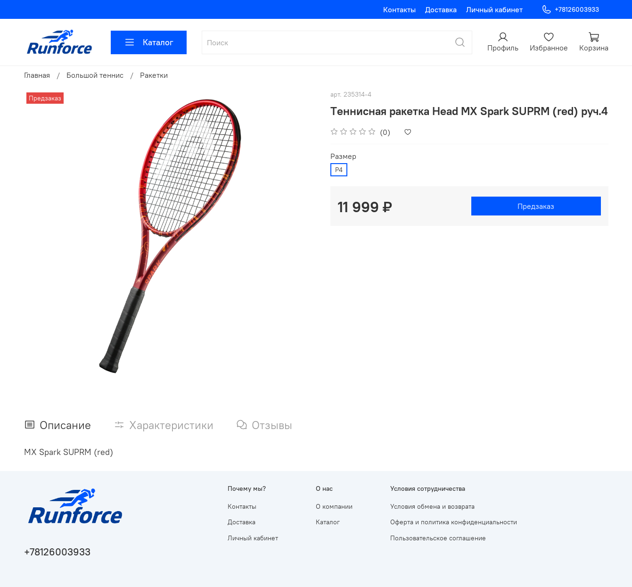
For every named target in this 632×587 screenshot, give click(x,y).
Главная (37, 75)
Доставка (441, 9)
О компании (334, 506)
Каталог (148, 42)
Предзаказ (535, 206)
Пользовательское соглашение (438, 538)
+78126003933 (570, 10)
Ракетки (154, 75)
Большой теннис (94, 75)
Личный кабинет (494, 9)
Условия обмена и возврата (432, 506)
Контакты (399, 9)
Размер (343, 156)
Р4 (339, 169)
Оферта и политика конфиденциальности (453, 522)
